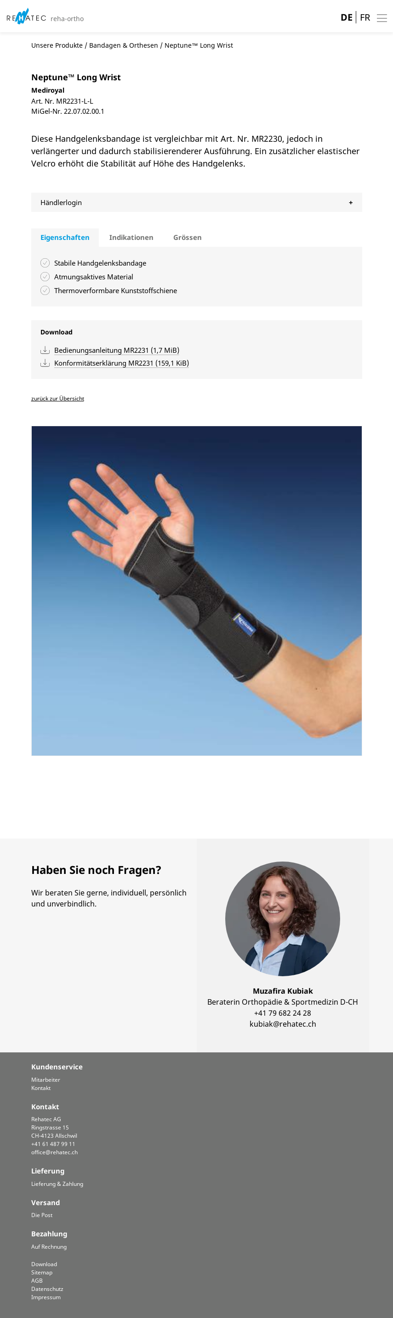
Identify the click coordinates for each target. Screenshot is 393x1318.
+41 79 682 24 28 (282, 1013)
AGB (37, 1281)
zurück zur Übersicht (57, 398)
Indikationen (131, 237)
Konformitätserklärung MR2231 (121, 362)
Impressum (46, 1297)
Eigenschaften (65, 237)
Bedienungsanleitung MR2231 (116, 350)
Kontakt (41, 1088)
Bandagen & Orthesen (123, 45)
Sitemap (41, 1272)
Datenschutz (47, 1289)
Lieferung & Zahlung (57, 1184)
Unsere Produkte (57, 45)
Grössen (187, 237)
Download (44, 1264)
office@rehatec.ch (54, 1152)
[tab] (65, 237)
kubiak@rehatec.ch (283, 1024)
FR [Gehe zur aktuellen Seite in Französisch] (365, 17)
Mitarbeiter (45, 1080)
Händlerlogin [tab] (61, 202)
